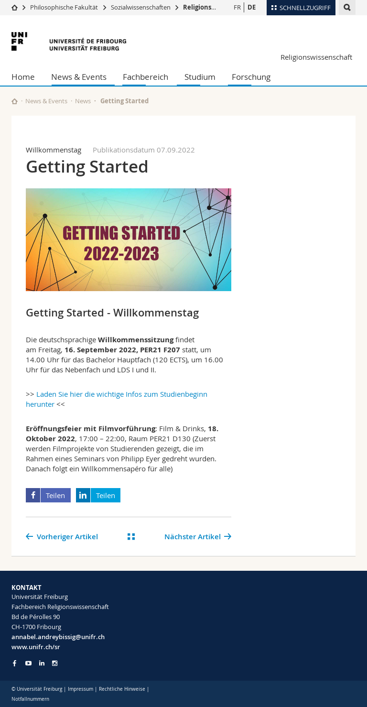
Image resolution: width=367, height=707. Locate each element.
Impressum (80, 689)
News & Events (79, 76)
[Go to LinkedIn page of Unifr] (41, 663)
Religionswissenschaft (217, 7)
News (83, 101)
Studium (200, 76)
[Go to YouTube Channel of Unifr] (28, 663)
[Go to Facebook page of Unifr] (14, 663)
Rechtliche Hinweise (122, 689)
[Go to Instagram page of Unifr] (54, 663)
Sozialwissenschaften (141, 7)
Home (23, 76)
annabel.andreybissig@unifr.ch (58, 636)
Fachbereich (145, 76)
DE (252, 7)
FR (237, 7)
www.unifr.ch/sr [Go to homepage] (35, 646)
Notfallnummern (30, 699)
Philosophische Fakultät (64, 7)
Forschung (251, 76)
